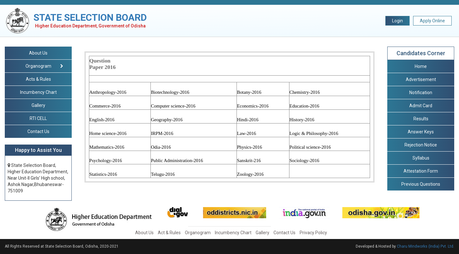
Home (421, 66)
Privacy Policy (313, 232)
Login (397, 20)
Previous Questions (420, 184)
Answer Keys (421, 131)
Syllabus (420, 158)
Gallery (38, 105)
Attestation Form (421, 171)
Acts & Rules (38, 79)
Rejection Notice (420, 144)
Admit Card (420, 105)
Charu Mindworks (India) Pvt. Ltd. (425, 246)
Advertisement (421, 79)
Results (420, 118)
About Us (38, 53)
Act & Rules (169, 232)
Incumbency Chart (38, 92)
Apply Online (432, 20)
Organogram (198, 232)
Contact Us (38, 131)
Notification (420, 92)
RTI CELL (38, 118)
